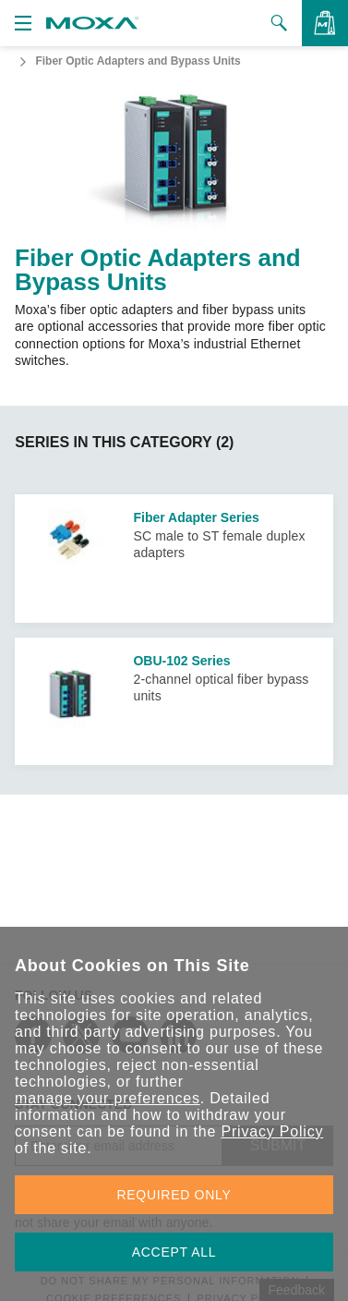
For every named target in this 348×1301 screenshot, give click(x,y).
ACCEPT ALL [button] (174, 1252)
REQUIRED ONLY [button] (174, 1194)
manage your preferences (107, 1098)
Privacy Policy (272, 1131)
